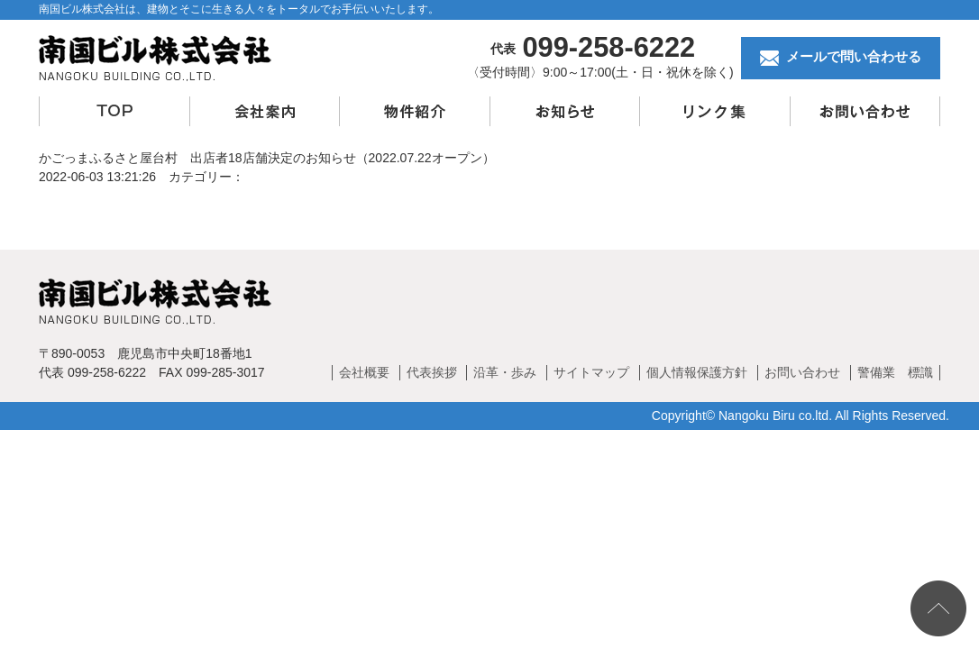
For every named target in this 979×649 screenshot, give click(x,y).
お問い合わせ (802, 372)
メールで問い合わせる (840, 57)
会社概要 (364, 372)
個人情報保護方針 (696, 372)
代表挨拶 (432, 372)
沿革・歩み (504, 372)
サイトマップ (591, 372)
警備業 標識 (895, 372)
